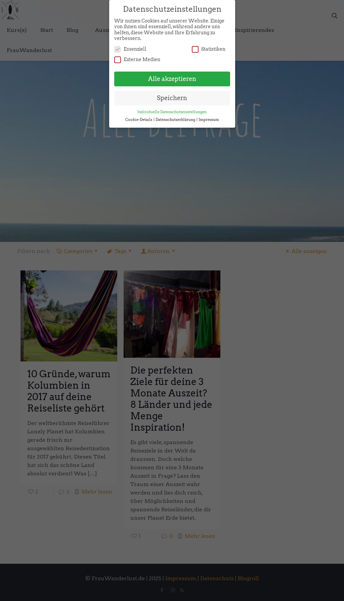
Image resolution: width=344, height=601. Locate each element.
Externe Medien (137, 56)
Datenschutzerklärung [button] (176, 116)
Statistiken (208, 46)
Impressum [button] (209, 116)
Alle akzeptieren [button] (172, 75)
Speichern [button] (172, 94)
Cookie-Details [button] (139, 116)
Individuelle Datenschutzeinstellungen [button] (172, 108)
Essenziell (130, 46)
